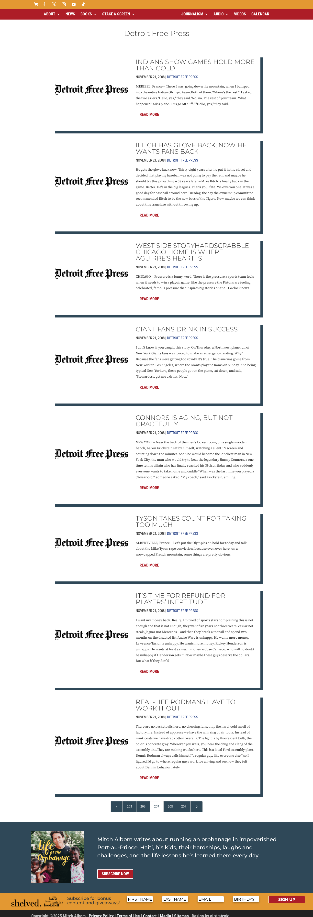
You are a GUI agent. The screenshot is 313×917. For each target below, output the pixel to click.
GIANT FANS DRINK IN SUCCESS (187, 325)
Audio (218, 14)
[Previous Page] (117, 802)
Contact (150, 911)
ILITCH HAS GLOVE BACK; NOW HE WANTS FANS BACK (191, 144)
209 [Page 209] (183, 802)
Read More (149, 110)
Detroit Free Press (182, 73)
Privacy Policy (101, 911)
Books (86, 14)
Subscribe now (115, 869)
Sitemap (181, 911)
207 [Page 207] (156, 802)
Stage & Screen (116, 14)
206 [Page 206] (142, 802)
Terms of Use (128, 911)
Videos (240, 14)
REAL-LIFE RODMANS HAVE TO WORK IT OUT (185, 701)
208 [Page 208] (170, 802)
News (70, 14)
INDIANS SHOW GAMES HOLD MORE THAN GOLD (195, 61)
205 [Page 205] (129, 802)
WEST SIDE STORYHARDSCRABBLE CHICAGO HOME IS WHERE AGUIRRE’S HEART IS (192, 248)
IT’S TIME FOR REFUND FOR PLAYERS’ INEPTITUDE (180, 595)
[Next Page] (196, 802)
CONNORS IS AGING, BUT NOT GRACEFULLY (184, 417)
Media (165, 911)
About (49, 14)
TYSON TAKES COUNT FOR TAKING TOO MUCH (191, 517)
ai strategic (219, 911)
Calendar (260, 14)
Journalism (192, 14)
